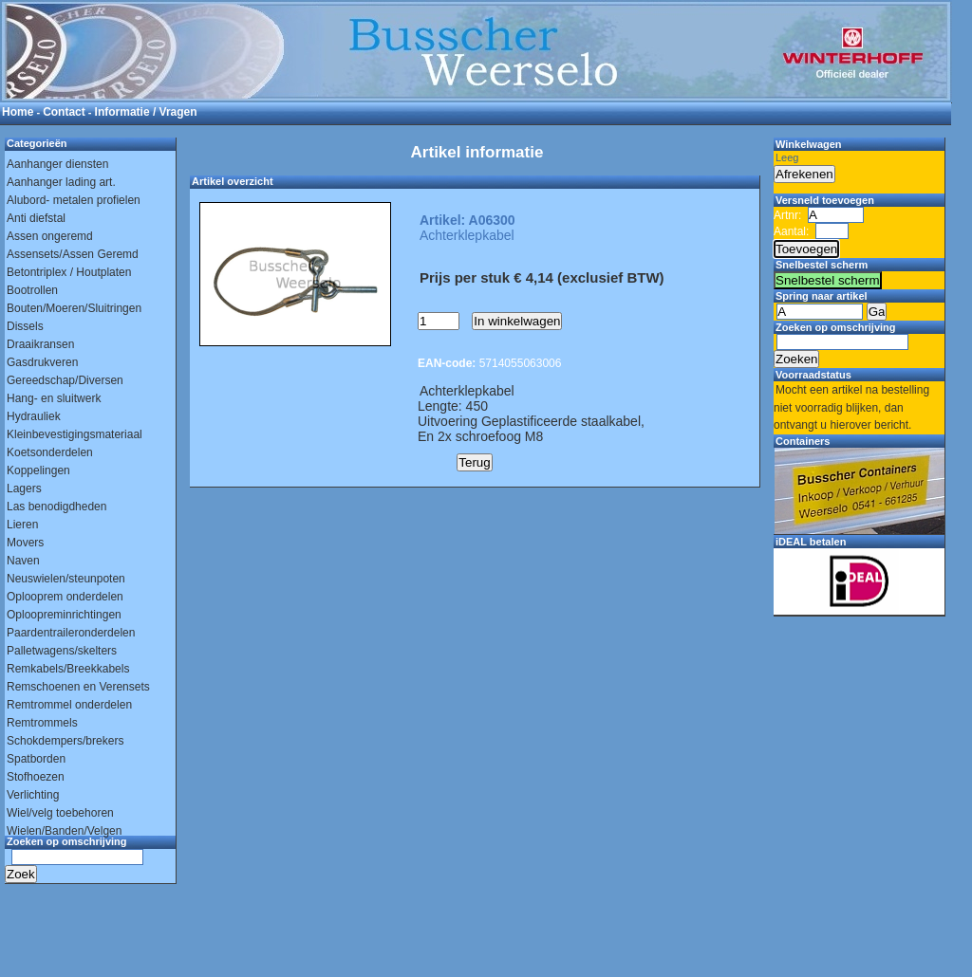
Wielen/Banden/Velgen (64, 831)
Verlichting (33, 795)
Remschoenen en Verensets (78, 686)
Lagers (24, 488)
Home (17, 112)
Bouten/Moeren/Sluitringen (74, 308)
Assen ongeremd (50, 236)
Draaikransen (40, 344)
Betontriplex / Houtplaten (69, 272)
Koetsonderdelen (50, 452)
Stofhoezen (36, 776)
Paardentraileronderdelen (71, 632)
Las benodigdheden (56, 506)
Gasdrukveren (42, 362)
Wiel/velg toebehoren (60, 813)
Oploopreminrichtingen (64, 614)
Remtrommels (42, 722)
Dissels (25, 326)
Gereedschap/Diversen (65, 380)
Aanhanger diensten (57, 164)
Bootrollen (32, 290)
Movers (25, 542)
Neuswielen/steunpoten (66, 578)
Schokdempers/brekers (65, 740)
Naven (23, 560)
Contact (64, 112)
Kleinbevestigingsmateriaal (74, 434)
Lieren (22, 524)
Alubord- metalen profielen (73, 200)
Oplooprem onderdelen (65, 596)
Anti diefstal (36, 218)
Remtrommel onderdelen (69, 704)
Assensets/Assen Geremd (73, 254)
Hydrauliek (34, 416)
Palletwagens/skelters (62, 650)
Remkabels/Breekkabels (68, 668)
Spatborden (36, 758)
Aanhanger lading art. (61, 182)
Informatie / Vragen (146, 112)
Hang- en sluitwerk (54, 398)
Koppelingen (38, 470)
